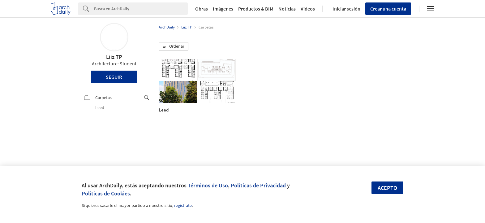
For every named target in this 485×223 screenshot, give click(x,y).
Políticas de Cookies (106, 193)
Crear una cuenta (388, 9)
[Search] (141, 8)
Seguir (114, 77)
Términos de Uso (208, 185)
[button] (173, 46)
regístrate (183, 205)
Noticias (287, 8)
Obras (201, 8)
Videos (308, 8)
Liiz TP (114, 56)
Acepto (387, 187)
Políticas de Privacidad (258, 185)
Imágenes (223, 8)
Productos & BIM (255, 8)
